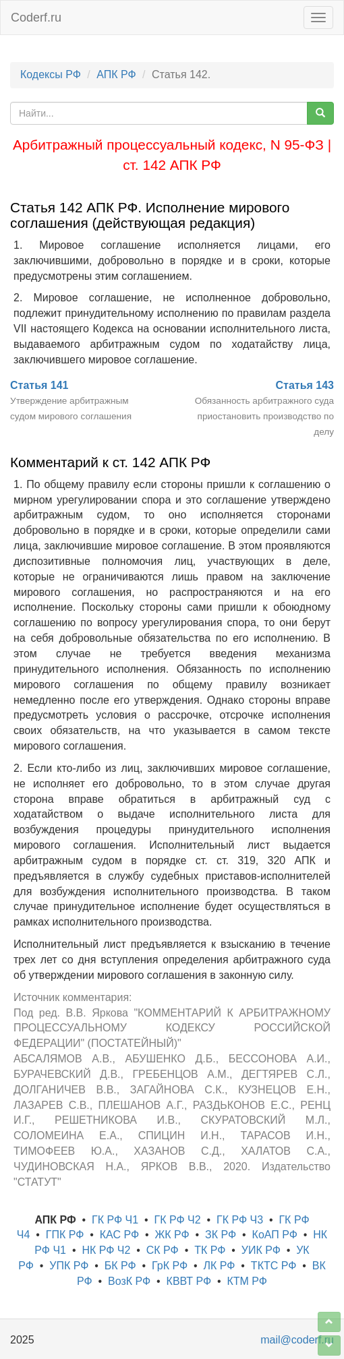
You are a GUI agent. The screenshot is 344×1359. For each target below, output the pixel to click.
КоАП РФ (274, 1234)
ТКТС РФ (274, 1265)
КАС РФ (119, 1234)
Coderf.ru (36, 17)
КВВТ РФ (189, 1281)
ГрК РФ (170, 1265)
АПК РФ (116, 74)
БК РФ (120, 1265)
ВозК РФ (129, 1281)
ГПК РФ (65, 1234)
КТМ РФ (247, 1281)
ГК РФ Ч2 (177, 1220)
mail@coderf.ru (297, 1340)
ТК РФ (209, 1250)
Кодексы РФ (50, 74)
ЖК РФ (171, 1234)
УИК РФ (261, 1250)
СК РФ (162, 1250)
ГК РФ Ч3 (240, 1220)
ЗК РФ (220, 1234)
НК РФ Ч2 (106, 1250)
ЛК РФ (219, 1265)
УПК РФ (68, 1265)
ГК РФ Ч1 (115, 1220)
